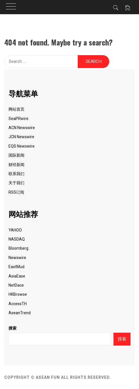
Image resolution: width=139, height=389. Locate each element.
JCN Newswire (21, 137)
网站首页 (16, 109)
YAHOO (15, 230)
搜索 (12, 328)
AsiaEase (17, 276)
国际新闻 (16, 155)
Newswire (17, 257)
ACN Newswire (22, 127)
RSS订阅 (16, 192)
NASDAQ (17, 239)
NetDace (16, 285)
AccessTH (18, 303)
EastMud (16, 266)
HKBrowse (18, 294)
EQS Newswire (22, 146)
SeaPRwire (18, 118)
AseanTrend (20, 313)
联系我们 (16, 173)
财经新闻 (16, 164)
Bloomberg (18, 248)
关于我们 (16, 183)
